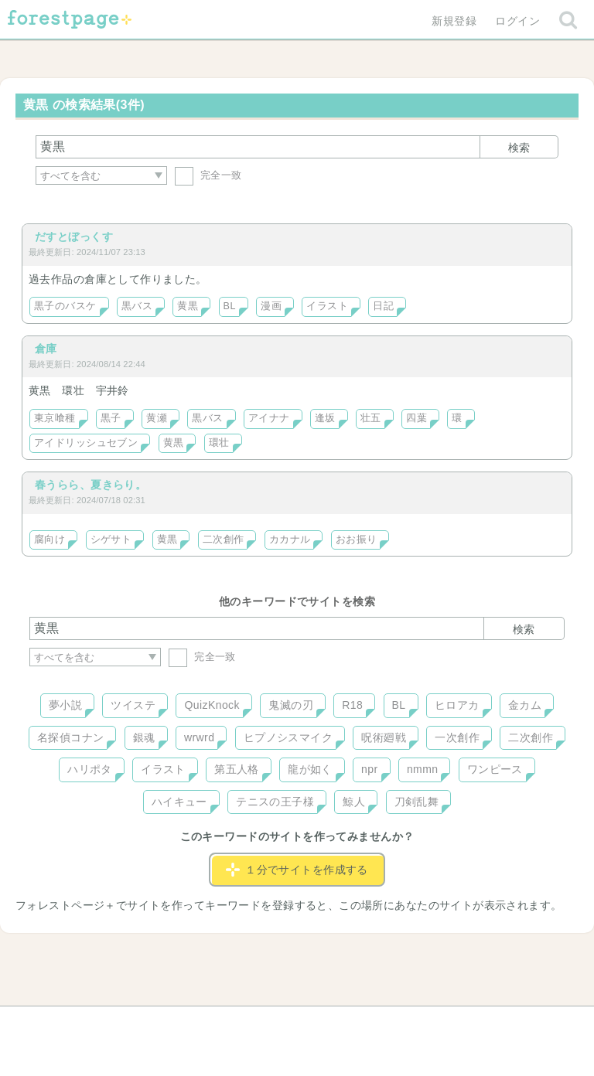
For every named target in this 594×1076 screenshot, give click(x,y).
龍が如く (310, 769)
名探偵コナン (70, 737)
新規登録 (454, 21)
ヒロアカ (457, 705)
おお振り (356, 539)
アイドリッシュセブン (86, 443)
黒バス (136, 306)
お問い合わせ (185, 1023)
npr (369, 769)
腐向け (49, 539)
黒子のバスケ (65, 306)
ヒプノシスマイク (288, 737)
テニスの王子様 (275, 801)
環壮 (219, 443)
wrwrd (199, 737)
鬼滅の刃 (290, 705)
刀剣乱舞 (416, 801)
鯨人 (354, 801)
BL (230, 306)
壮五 (370, 418)
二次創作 (223, 539)
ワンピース (495, 769)
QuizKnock (211, 705)
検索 (519, 147)
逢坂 (325, 418)
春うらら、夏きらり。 (90, 484)
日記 (383, 306)
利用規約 (275, 1023)
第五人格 (236, 769)
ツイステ (133, 705)
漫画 (271, 306)
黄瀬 (156, 418)
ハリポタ (89, 769)
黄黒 (187, 306)
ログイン (517, 21)
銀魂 (144, 737)
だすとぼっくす (74, 236)
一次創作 (457, 737)
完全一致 (208, 175)
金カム (524, 705)
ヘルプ (99, 1023)
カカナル (290, 539)
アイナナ (269, 418)
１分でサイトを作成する (297, 870)
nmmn (423, 769)
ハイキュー (179, 801)
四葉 (416, 418)
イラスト (327, 306)
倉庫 (46, 348)
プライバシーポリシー (464, 1023)
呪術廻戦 (383, 737)
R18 (352, 705)
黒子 (111, 418)
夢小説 (65, 705)
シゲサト (111, 539)
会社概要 (356, 1023)
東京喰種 (55, 418)
